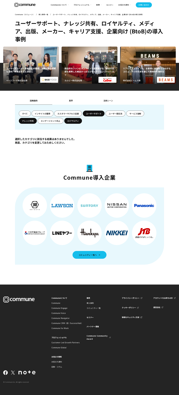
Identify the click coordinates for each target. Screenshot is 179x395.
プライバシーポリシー (131, 298)
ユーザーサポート (93, 113)
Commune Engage (59, 308)
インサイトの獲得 (42, 113)
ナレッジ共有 (28, 120)
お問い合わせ (143, 5)
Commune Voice (58, 313)
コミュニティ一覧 (94, 308)
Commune (55, 303)
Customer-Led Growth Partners (63, 342)
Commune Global (58, 347)
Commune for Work (60, 328)
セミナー (109, 5)
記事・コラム (56, 366)
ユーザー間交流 (115, 113)
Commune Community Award (97, 337)
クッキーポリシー (129, 307)
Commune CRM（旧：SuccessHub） (63, 323)
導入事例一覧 (43, 14)
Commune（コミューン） (24, 14)
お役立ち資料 (56, 361)
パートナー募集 (93, 326)
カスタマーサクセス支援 (68, 113)
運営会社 (156, 307)
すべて (25, 113)
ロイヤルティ (73, 120)
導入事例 (90, 303)
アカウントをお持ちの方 (163, 298)
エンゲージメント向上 (50, 120)
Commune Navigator (60, 318)
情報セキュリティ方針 (130, 317)
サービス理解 (135, 113)
